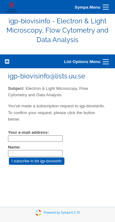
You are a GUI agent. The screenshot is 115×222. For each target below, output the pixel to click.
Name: (14, 147)
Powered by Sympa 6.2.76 (62, 212)
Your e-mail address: (28, 132)
